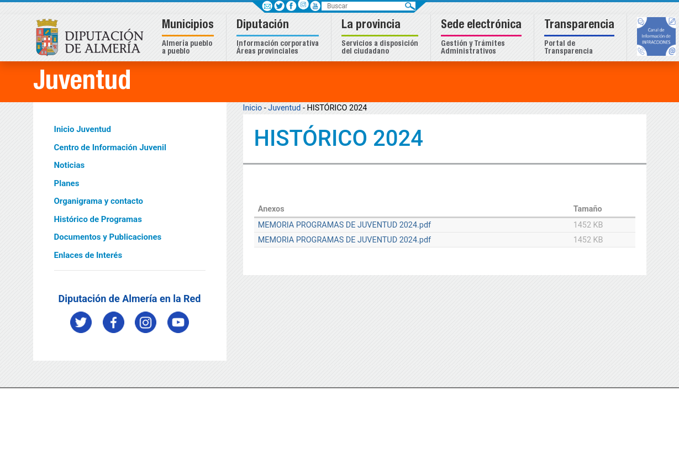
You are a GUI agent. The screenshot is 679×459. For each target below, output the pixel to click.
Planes (67, 183)
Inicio (252, 108)
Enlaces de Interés (88, 255)
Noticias (69, 165)
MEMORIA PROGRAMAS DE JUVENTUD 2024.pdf (344, 225)
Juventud (284, 108)
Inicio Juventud (82, 129)
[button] (189, 37)
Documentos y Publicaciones (108, 237)
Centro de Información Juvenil (110, 147)
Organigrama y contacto (99, 201)
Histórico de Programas (98, 219)
